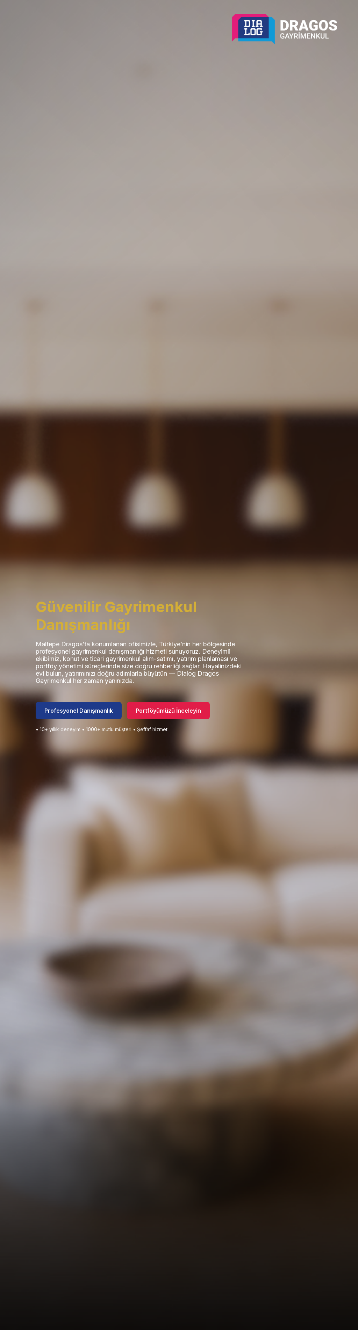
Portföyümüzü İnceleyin (168, 710)
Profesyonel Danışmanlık (78, 710)
